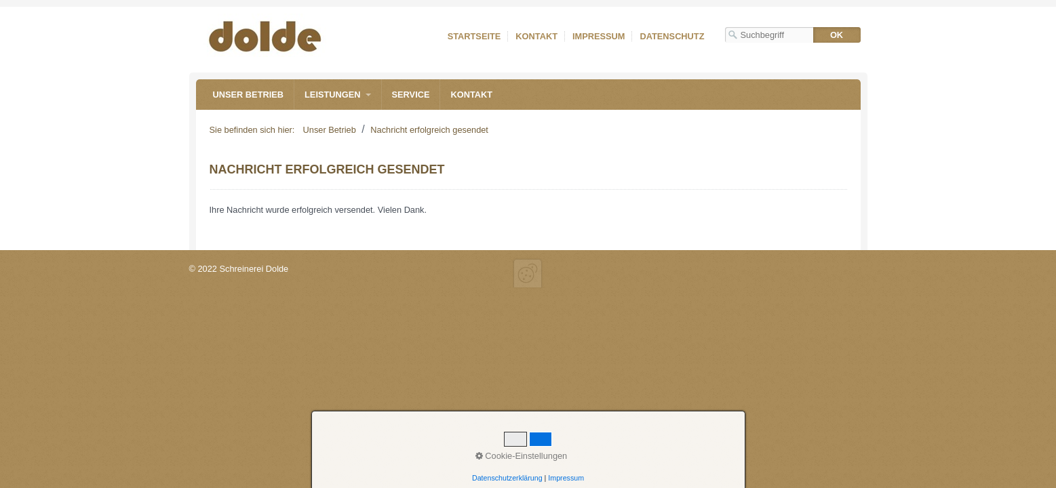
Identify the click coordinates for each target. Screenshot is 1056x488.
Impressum (598, 36)
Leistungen (332, 94)
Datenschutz (672, 36)
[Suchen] (837, 35)
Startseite (474, 36)
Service (411, 94)
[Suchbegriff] (769, 35)
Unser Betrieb (248, 94)
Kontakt (536, 36)
